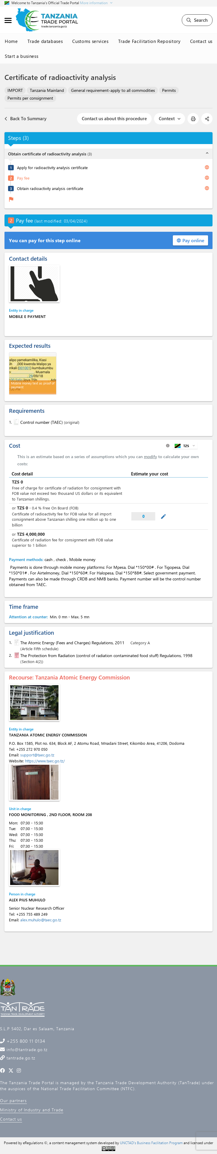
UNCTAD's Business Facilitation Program (151, 1142)
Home (11, 41)
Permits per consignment (30, 98)
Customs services (90, 41)
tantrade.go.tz (20, 1058)
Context (169, 118)
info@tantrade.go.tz (26, 1049)
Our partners (13, 1100)
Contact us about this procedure (114, 118)
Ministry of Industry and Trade (31, 1110)
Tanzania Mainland (47, 90)
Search (197, 20)
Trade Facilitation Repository (149, 41)
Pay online (190, 240)
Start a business (21, 56)
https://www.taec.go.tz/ (45, 760)
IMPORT (15, 90)
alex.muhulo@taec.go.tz (40, 919)
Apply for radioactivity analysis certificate (52, 167)
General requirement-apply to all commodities (113, 90)
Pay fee (23, 178)
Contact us (201, 41)
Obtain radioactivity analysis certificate (50, 188)
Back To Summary (25, 118)
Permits (169, 90)
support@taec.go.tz (37, 754)
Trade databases (45, 41)
